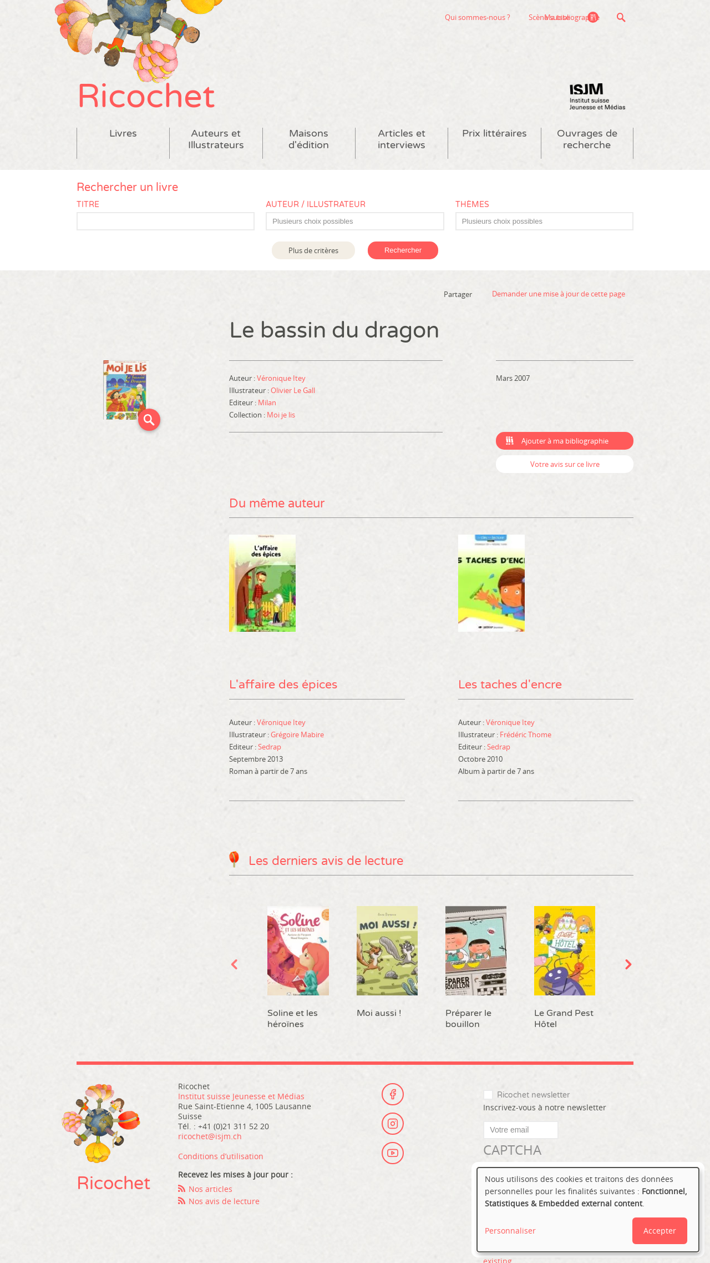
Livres (123, 137)
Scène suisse (490, 17)
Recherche (620, 17)
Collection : (248, 418)
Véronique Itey (281, 381)
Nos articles (210, 1192)
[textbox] (360, 225)
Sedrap (269, 749)
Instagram (393, 1126)
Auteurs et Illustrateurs (216, 142)
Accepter (659, 1230)
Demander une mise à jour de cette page (558, 298)
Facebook (393, 1096)
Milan (267, 406)
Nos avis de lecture (224, 1204)
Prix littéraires (494, 137)
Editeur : (243, 406)
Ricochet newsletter (533, 1098)
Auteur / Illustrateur (316, 208)
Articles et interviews (401, 142)
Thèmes (472, 208)
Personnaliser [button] (510, 1230)
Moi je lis (281, 418)
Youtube (393, 1157)
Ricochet (149, 98)
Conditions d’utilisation (220, 1159)
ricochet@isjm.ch (210, 1139)
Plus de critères (313, 254)
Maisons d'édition (308, 142)
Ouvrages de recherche (587, 142)
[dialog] (588, 1210)
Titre (88, 208)
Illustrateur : (250, 394)
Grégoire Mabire (297, 737)
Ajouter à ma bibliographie (564, 444)
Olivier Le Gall (293, 394)
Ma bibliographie (571, 17)
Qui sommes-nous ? (419, 17)
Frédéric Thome (525, 737)
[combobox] (355, 224)
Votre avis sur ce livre (565, 467)
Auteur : (243, 381)
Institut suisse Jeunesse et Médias (597, 99)
